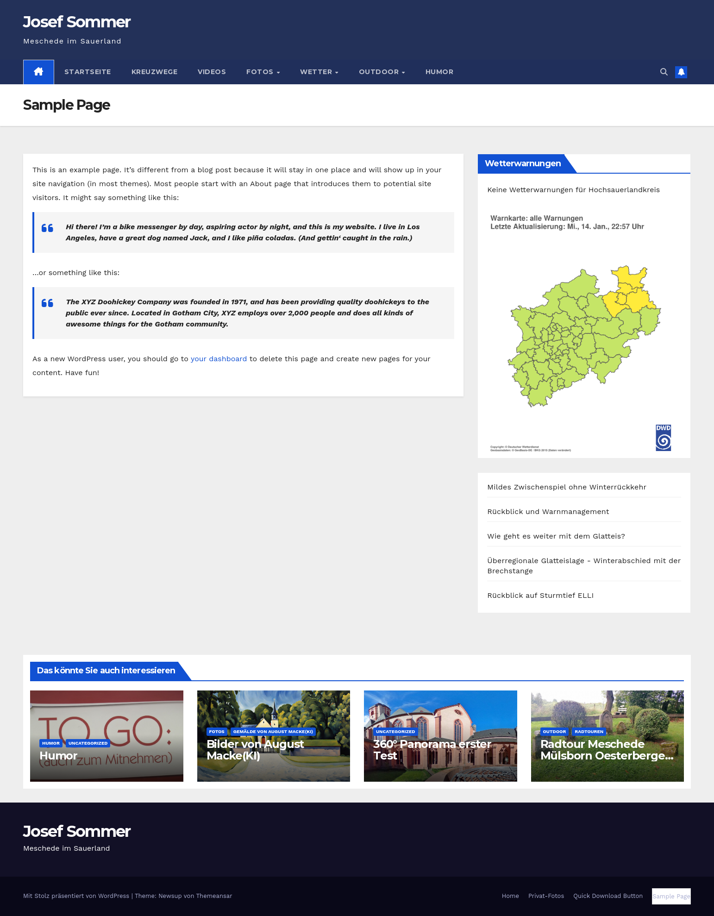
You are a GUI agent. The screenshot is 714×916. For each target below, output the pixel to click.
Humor (440, 72)
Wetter (317, 72)
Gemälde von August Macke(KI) (273, 731)
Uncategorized (88, 743)
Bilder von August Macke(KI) (255, 749)
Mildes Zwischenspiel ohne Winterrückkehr (566, 487)
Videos (212, 72)
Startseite (87, 72)
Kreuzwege (155, 72)
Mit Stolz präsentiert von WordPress (77, 895)
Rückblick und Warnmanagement (548, 511)
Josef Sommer (77, 21)
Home (510, 895)
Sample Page (671, 896)
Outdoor (380, 72)
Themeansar (214, 895)
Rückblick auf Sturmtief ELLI (540, 595)
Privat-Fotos (546, 895)
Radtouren (589, 731)
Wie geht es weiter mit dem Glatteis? (556, 536)
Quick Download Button (608, 895)
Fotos (261, 72)
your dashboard (219, 358)
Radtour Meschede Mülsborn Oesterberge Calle (602, 755)
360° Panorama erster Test (432, 749)
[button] (664, 72)
